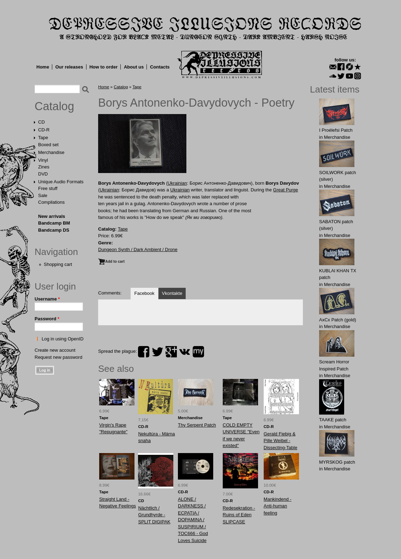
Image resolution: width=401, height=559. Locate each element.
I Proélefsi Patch (336, 130)
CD (41, 122)
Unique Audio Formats (61, 181)
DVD (43, 174)
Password (47, 318)
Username (47, 299)
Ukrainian (177, 183)
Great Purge (285, 189)
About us (134, 67)
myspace (198, 351)
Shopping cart (58, 264)
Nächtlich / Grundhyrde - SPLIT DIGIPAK (154, 514)
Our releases (69, 67)
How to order (103, 67)
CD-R (44, 129)
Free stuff (48, 188)
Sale (42, 195)
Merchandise (51, 152)
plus (171, 351)
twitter (157, 351)
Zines (43, 167)
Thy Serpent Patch (197, 425)
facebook (143, 351)
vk (184, 351)
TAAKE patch (332, 419)
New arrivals (51, 216)
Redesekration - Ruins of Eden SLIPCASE (239, 514)
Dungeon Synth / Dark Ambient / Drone (138, 249)
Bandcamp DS (53, 230)
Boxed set (48, 144)
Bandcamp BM (54, 223)
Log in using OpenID (63, 338)
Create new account (55, 350)
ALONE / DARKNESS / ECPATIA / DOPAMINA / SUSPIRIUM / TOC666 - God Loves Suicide (193, 519)
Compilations (51, 202)
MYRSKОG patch (337, 462)
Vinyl (43, 160)
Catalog (54, 106)
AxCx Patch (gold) (337, 319)
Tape (43, 137)
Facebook (144, 293)
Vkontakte (172, 293)
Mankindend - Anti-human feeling (278, 506)
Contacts (160, 67)
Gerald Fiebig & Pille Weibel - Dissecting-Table (280, 440)
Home (42, 67)
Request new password (58, 357)
